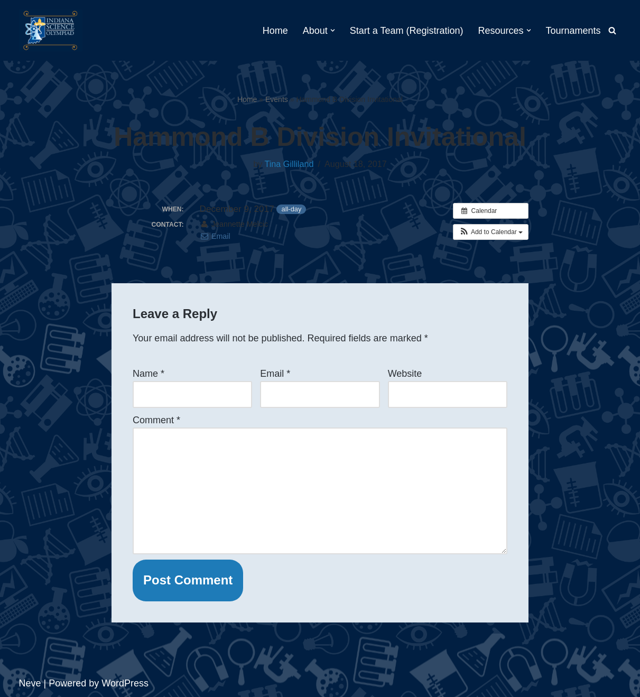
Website (405, 373)
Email (215, 236)
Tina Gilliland (288, 164)
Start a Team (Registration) (406, 30)
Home (275, 30)
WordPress (125, 683)
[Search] (612, 30)
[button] (332, 30)
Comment (156, 420)
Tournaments (572, 30)
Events (276, 99)
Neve (30, 683)
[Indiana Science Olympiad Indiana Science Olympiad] (50, 30)
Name (148, 373)
